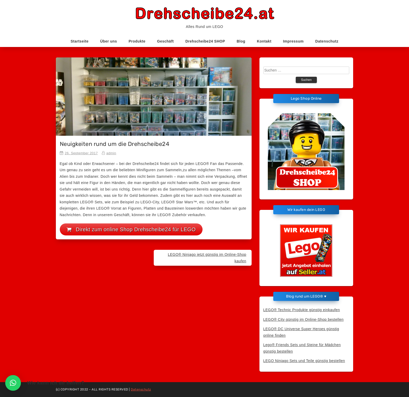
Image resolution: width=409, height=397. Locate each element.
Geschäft (165, 41)
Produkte (137, 41)
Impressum (293, 41)
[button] (13, 383)
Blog (241, 41)
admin (111, 153)
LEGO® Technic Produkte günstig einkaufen (301, 310)
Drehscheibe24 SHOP (205, 41)
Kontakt (264, 41)
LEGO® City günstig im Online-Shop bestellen (303, 319)
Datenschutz (327, 41)
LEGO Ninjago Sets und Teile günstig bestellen (304, 361)
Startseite (79, 41)
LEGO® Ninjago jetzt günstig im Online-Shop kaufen (207, 257)
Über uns (108, 41)
